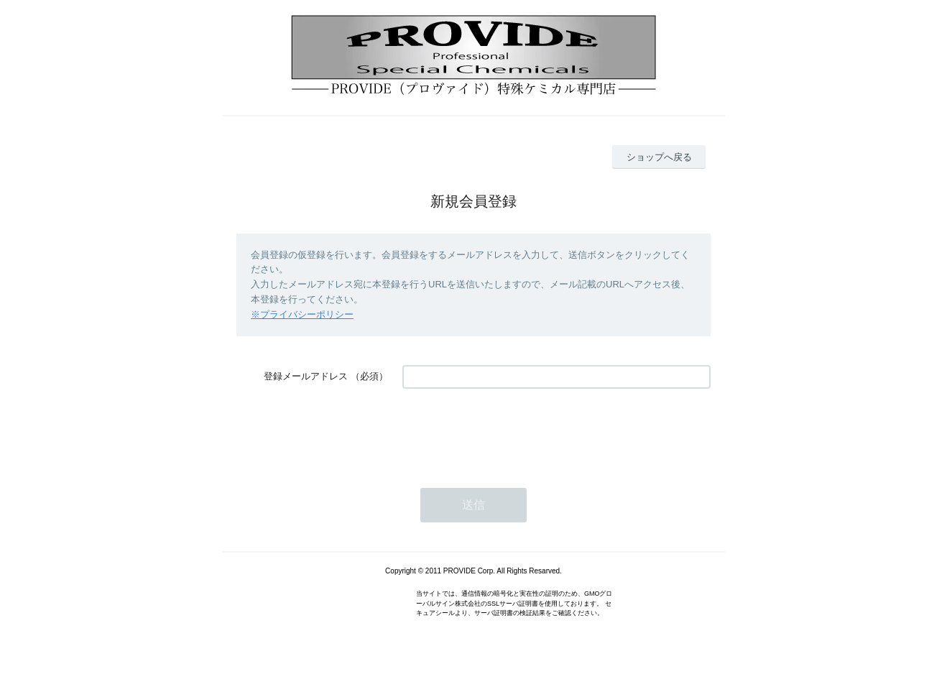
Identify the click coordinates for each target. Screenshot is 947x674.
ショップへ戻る (659, 157)
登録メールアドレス (306, 376)
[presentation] (511, 431)
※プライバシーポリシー (302, 314)
